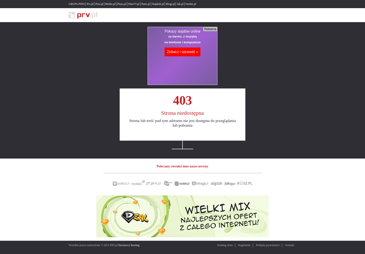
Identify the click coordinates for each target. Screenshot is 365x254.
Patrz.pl (146, 4)
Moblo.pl (110, 4)
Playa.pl (121, 4)
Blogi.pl (170, 4)
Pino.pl (99, 4)
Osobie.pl (190, 4)
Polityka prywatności (268, 245)
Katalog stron (225, 245)
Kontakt (289, 245)
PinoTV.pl (134, 4)
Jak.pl (180, 4)
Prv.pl (90, 4)
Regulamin (244, 245)
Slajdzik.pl (158, 4)
